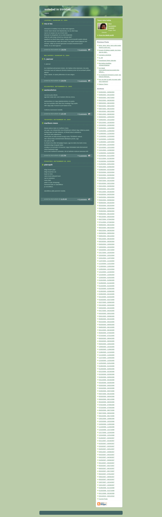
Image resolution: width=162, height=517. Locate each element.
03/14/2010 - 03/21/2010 (106, 496)
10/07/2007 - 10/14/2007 (106, 482)
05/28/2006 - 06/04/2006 (106, 396)
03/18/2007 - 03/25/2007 (106, 446)
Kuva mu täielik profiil (106, 35)
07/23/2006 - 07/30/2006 (106, 407)
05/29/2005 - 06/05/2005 (106, 324)
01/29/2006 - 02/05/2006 (106, 369)
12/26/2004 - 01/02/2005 (106, 277)
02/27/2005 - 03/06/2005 (106, 302)
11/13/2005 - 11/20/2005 (106, 355)
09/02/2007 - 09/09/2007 (106, 477)
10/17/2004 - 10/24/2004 (106, 252)
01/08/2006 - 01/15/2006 (106, 366)
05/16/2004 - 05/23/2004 (106, 205)
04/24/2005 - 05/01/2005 (106, 313)
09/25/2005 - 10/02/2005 (106, 344)
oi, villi (101, 58)
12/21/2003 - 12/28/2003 (106, 150)
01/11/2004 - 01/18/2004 (106, 158)
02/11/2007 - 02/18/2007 (106, 441)
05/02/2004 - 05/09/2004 (106, 200)
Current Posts (103, 499)
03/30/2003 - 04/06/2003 (106, 92)
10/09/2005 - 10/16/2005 (106, 347)
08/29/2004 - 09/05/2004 (106, 233)
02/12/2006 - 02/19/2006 (106, 371)
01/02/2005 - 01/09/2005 (106, 280)
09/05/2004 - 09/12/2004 (106, 236)
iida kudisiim (112, 26)
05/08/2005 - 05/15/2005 (106, 319)
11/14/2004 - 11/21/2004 (106, 263)
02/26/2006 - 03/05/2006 (106, 377)
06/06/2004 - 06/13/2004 (106, 214)
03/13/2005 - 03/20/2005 (106, 305)
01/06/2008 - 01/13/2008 (106, 488)
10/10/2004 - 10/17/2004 (106, 250)
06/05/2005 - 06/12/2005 (106, 327)
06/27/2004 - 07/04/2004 (106, 219)
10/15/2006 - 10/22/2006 (106, 421)
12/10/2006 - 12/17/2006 (106, 430)
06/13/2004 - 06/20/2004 (106, 216)
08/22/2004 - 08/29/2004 (106, 230)
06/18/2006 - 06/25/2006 (106, 402)
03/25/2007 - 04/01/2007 (106, 449)
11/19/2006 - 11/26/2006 (106, 427)
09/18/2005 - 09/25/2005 (106, 341)
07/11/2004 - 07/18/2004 (106, 222)
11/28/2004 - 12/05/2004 (106, 266)
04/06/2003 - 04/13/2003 (106, 95)
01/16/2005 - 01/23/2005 (106, 286)
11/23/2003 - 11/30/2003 (106, 139)
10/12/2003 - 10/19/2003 (106, 122)
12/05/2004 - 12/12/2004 (106, 269)
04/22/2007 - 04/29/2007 (106, 457)
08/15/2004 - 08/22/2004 (106, 227)
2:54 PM (63, 80)
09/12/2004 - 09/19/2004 (106, 239)
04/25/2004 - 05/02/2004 (106, 197)
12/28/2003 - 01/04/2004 (106, 153)
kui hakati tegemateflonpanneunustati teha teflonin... (109, 70)
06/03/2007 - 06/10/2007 (106, 468)
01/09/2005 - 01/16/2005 (106, 283)
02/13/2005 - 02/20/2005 (106, 297)
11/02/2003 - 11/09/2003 (106, 131)
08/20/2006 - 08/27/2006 (106, 410)
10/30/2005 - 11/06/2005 (106, 349)
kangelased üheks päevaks (107, 60)
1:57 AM (63, 114)
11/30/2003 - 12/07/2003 (106, 142)
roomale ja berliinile (105, 55)
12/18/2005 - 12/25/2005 (106, 360)
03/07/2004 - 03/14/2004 (106, 180)
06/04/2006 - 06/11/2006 (106, 399)
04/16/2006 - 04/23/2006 (106, 388)
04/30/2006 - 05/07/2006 (106, 391)
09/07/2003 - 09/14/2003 (106, 109)
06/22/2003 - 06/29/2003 (106, 100)
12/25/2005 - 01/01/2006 (106, 363)
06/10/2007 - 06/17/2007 (106, 471)
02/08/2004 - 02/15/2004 (106, 169)
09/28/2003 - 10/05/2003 (106, 117)
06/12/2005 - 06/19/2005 (106, 330)
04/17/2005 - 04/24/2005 (106, 310)
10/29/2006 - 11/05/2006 (106, 424)
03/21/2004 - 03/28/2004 (106, 186)
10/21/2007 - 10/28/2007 (106, 485)
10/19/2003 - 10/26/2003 (106, 125)
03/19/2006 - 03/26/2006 (106, 382)
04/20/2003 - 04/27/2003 (106, 97)
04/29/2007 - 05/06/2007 (106, 460)
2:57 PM (63, 155)
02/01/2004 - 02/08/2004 (106, 167)
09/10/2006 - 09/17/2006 (106, 416)
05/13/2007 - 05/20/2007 (106, 463)
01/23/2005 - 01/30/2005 (106, 288)
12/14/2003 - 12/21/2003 (106, 147)
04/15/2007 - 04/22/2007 (106, 454)
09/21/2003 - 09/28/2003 (106, 114)
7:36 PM (63, 49)
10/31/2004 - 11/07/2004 (106, 258)
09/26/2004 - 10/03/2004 (106, 244)
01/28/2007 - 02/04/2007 (106, 438)
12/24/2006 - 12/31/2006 (106, 435)
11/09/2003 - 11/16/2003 (106, 133)
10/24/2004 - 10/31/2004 (106, 255)
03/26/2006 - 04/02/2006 (106, 385)
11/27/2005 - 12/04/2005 (106, 358)
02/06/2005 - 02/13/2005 (106, 294)
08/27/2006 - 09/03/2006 (106, 413)
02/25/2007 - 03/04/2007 (106, 443)
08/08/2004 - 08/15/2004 (106, 225)
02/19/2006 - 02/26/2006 (106, 374)
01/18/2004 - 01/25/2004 (106, 161)
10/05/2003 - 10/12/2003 (106, 120)
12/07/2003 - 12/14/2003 (106, 144)
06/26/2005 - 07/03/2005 (106, 333)
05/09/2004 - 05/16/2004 (106, 203)
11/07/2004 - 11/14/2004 (106, 261)
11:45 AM (64, 199)
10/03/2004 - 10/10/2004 (106, 247)
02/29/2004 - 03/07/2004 (106, 178)
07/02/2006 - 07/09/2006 (106, 405)
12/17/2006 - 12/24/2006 (106, 432)
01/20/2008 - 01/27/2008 (106, 490)
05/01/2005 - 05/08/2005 (106, 316)
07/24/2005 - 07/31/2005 (106, 335)
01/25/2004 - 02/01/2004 (106, 164)
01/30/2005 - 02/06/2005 (106, 291)
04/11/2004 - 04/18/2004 (106, 192)
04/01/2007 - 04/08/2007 (106, 452)
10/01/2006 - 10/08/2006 (106, 418)
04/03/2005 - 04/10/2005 (106, 308)
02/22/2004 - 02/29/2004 (106, 175)
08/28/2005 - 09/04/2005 (106, 338)
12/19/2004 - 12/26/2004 (106, 275)
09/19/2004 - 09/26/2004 (106, 241)
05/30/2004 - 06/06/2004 (106, 211)
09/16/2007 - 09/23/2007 (106, 479)
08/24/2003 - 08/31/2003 (106, 106)
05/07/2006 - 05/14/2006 (106, 394)
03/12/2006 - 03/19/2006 (106, 380)
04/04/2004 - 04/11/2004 (106, 189)
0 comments (83, 50)
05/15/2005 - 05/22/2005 (106, 322)
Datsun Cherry (103, 84)
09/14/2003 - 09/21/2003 (106, 111)
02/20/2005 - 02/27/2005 (106, 299)
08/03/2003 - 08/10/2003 (106, 103)
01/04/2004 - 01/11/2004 (106, 155)
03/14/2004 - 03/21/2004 (106, 183)
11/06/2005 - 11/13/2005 (106, 352)
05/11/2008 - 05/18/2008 (106, 493)
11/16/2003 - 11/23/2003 (106, 136)
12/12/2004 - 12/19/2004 (106, 272)
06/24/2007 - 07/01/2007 (106, 474)
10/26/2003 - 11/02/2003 (106, 128)
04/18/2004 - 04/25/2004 (106, 194)
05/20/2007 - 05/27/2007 (106, 465)
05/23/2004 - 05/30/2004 (106, 208)
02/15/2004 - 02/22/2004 (106, 172)
